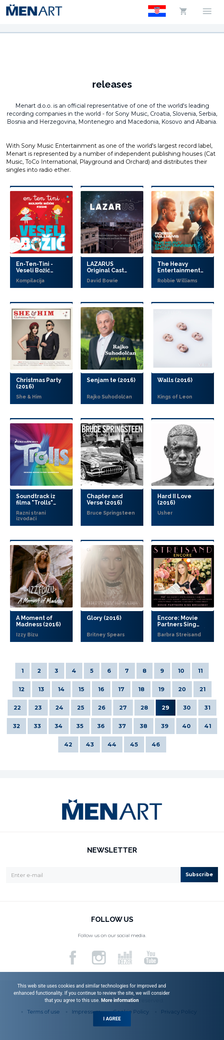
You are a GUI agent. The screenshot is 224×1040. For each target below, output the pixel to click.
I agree (112, 1019)
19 (161, 689)
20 (182, 689)
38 (143, 726)
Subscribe (199, 874)
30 (187, 707)
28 (144, 707)
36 (101, 726)
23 (38, 707)
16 (101, 689)
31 (207, 707)
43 (90, 744)
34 (59, 726)
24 (59, 707)
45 (134, 744)
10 (181, 670)
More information (119, 1000)
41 (207, 726)
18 (141, 689)
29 (165, 707)
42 (68, 744)
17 (121, 689)
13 (41, 689)
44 (112, 744)
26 (102, 707)
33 (37, 726)
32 (16, 726)
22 (17, 707)
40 (186, 726)
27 (123, 707)
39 (165, 726)
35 (79, 726)
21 (203, 689)
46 (156, 744)
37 (122, 726)
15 (81, 689)
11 (200, 670)
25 (80, 707)
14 (61, 689)
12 (21, 689)
